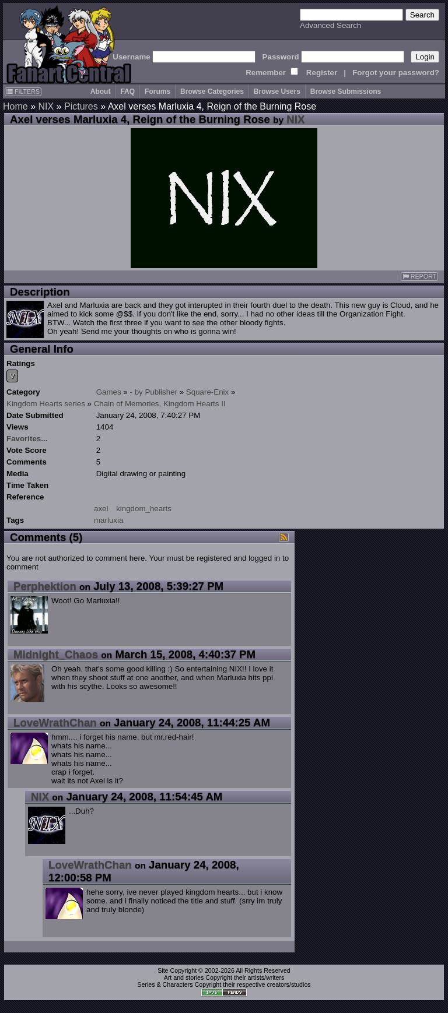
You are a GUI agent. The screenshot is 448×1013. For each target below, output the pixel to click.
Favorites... (26, 438)
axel (101, 508)
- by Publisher (154, 392)
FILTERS (23, 91)
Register (321, 72)
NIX (46, 106)
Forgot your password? (395, 72)
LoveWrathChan (55, 722)
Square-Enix (207, 392)
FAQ (127, 91)
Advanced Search (330, 25)
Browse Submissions (345, 91)
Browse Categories (212, 91)
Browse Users (277, 91)
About (100, 91)
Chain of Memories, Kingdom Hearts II (160, 403)
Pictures (81, 106)
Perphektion (44, 586)
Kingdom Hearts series (45, 403)
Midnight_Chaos (55, 654)
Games (108, 392)
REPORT (419, 276)
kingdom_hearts (144, 508)
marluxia (108, 520)
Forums (157, 91)
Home (15, 106)
